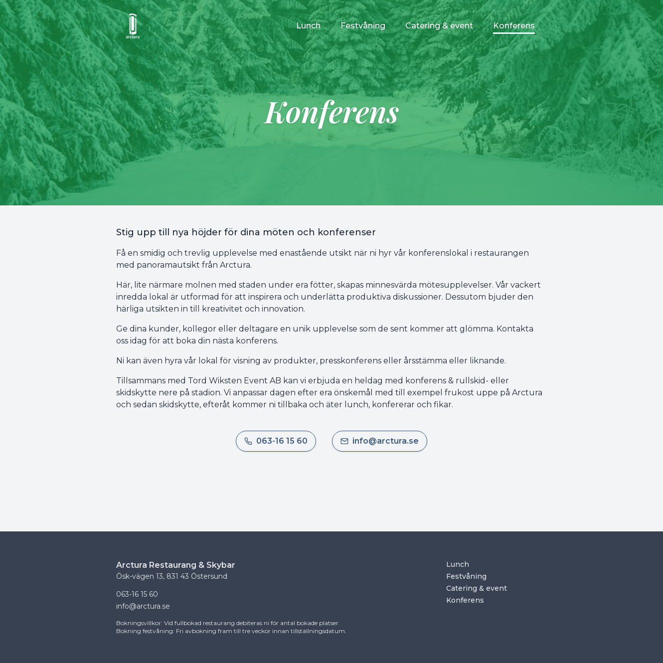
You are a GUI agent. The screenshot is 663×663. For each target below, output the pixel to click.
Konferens (465, 600)
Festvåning (466, 576)
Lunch (457, 564)
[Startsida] (133, 26)
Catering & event (476, 588)
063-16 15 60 (137, 594)
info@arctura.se (143, 606)
